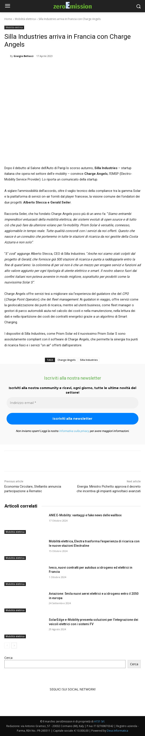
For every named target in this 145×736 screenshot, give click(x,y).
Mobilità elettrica (25, 19)
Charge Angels (67, 359)
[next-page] (14, 645)
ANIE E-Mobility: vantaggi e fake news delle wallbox (85, 515)
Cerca (8, 658)
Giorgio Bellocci (24, 56)
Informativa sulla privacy (74, 431)
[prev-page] (7, 645)
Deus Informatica (117, 730)
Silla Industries (89, 359)
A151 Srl (99, 721)
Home (8, 19)
